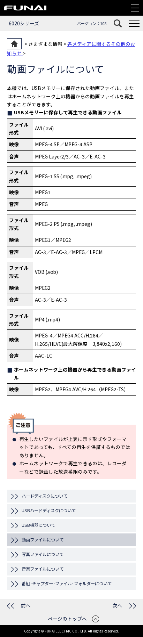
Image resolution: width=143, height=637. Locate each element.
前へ (26, 605)
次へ (117, 605)
